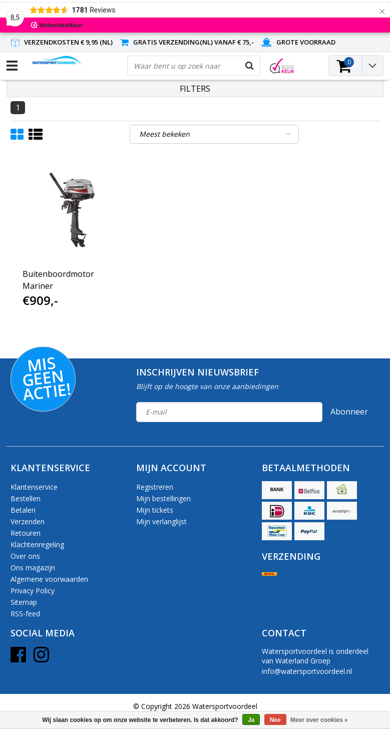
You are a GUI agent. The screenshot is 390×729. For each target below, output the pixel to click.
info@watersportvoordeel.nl (307, 671)
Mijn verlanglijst (161, 521)
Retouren (26, 533)
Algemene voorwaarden (49, 579)
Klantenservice (34, 487)
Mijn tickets (154, 510)
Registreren (154, 487)
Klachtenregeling (37, 544)
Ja (251, 719)
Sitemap (24, 602)
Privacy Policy (33, 590)
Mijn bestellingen (163, 498)
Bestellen (26, 498)
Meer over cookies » (319, 719)
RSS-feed (25, 613)
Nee (275, 719)
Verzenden (28, 521)
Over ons (25, 556)
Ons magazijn (33, 567)
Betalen (23, 510)
